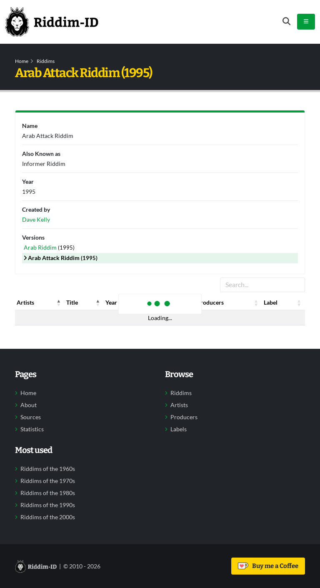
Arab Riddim (41, 247)
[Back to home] (51, 22)
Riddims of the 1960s (47, 468)
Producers (184, 417)
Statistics (32, 429)
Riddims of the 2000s (47, 517)
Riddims (46, 61)
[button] (58, 302)
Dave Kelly (36, 219)
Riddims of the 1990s (47, 505)
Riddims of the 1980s (47, 493)
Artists (179, 405)
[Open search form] (286, 21)
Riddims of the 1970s (47, 481)
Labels (178, 429)
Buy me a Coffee (268, 566)
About (28, 405)
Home (21, 61)
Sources (30, 417)
